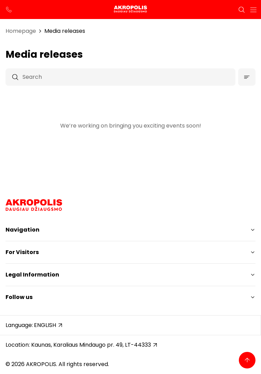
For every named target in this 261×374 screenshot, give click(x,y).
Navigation (22, 230)
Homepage (21, 31)
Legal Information (32, 275)
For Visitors (22, 252)
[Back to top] (247, 360)
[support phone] (9, 9)
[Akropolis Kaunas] (130, 9)
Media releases (64, 31)
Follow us (19, 297)
